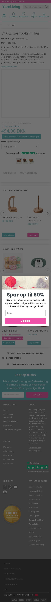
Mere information (9, 66)
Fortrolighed (10, 584)
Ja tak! (37, 394)
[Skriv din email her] (13, 395)
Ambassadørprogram (12, 429)
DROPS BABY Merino (37, 330)
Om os (6, 410)
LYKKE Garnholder (12, 217)
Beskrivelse (9, 173)
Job (5, 589)
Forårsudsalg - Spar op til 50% (13, 1)
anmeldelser (24, 123)
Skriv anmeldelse (11, 126)
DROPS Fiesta (9, 276)
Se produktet (8, 235)
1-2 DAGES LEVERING (13, 358)
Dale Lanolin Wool (37, 276)
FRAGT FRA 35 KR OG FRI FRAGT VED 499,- (27, 353)
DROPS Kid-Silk (9, 330)
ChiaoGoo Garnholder (34, 218)
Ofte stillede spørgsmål (8, 415)
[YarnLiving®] (11, 6)
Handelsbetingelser (13, 579)
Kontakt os (7, 425)
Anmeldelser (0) (28, 173)
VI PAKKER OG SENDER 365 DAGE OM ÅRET (27, 364)
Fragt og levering (10, 421)
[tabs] (44, 15)
